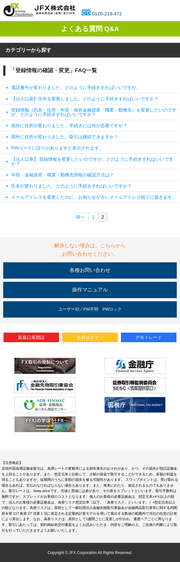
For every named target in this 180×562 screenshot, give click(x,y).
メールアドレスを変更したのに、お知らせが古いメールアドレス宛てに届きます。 (93, 197)
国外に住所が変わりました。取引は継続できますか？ (64, 136)
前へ (80, 216)
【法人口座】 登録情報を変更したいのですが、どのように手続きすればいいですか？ (92, 161)
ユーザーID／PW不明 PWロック (90, 309)
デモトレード (148, 337)
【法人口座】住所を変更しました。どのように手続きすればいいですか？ (85, 98)
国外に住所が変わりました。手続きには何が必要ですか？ (69, 125)
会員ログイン (90, 337)
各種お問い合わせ (90, 270)
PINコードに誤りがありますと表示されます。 (57, 147)
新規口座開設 (31, 337)
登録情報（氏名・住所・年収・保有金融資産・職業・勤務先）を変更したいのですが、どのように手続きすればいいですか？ (93, 112)
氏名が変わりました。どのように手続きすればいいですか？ (71, 186)
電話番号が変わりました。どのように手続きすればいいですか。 (76, 87)
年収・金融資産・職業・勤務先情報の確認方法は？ (62, 174)
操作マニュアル (90, 289)
